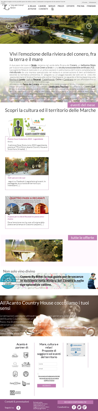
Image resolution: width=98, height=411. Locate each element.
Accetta (85, 2)
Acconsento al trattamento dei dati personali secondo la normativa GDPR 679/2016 (49, 378)
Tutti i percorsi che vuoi (16, 178)
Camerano (68, 79)
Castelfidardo (48, 79)
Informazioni (92, 2)
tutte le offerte (82, 238)
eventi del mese (83, 105)
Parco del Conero (31, 84)
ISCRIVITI (46, 386)
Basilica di (17, 79)
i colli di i (33, 79)
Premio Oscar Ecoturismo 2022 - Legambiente (25, 139)
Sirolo (34, 65)
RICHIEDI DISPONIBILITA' (75, 402)
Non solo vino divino (19, 271)
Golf (93, 86)
